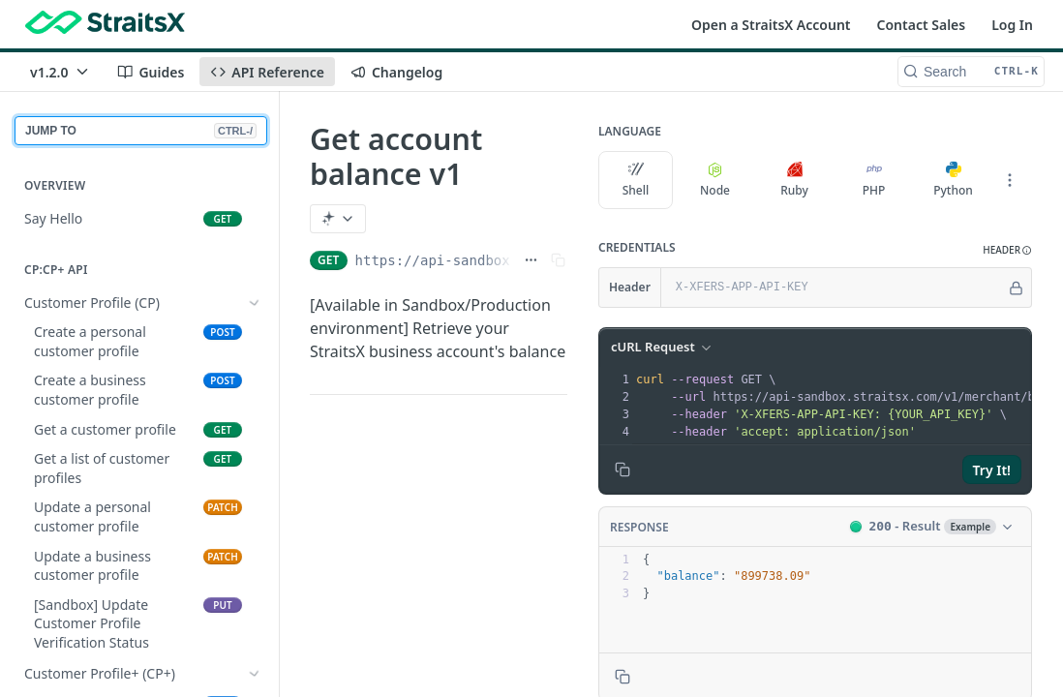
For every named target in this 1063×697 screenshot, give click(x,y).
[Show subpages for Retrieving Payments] (254, 553)
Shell (636, 180)
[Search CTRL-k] (971, 71)
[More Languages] (1009, 180)
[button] (1007, 250)
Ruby (794, 180)
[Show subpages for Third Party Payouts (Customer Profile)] (254, 685)
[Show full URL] (531, 260)
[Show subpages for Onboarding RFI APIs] (254, 362)
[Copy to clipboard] (622, 469)
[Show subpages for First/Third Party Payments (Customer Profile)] (254, 475)
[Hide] (1016, 287)
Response (639, 527)
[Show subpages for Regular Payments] (254, 523)
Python (953, 180)
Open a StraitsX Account (771, 24)
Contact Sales (921, 24)
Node (715, 180)
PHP (874, 180)
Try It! (992, 470)
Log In (1012, 24)
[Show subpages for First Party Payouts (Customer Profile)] (254, 637)
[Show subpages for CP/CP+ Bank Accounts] (254, 391)
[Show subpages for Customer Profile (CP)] (254, 303)
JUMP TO (141, 130)
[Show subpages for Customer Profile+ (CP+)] (254, 332)
